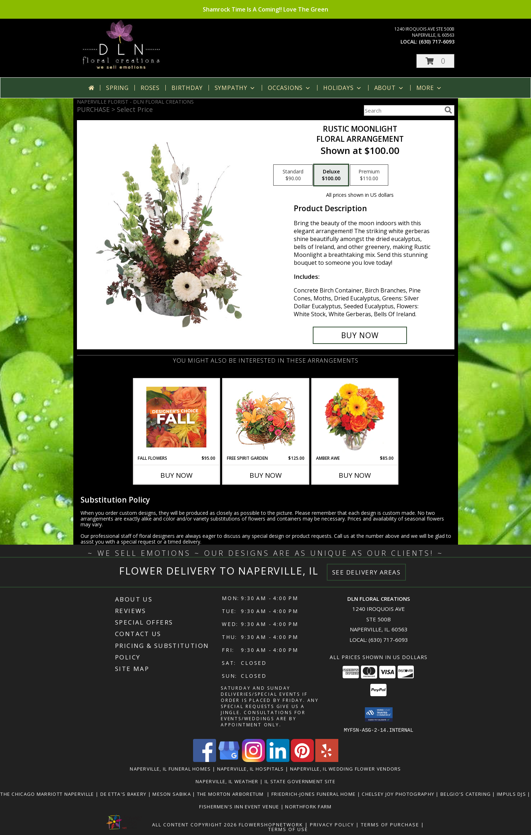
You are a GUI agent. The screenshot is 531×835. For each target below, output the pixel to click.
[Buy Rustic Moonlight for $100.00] (360, 335)
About (389, 88)
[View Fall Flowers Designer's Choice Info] (176, 417)
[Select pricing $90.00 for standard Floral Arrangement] (293, 175)
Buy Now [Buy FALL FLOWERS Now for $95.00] (176, 475)
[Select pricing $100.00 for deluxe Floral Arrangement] (331, 175)
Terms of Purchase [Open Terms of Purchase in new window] (390, 824)
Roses (150, 88)
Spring (117, 88)
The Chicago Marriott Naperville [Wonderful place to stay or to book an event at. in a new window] (48, 793)
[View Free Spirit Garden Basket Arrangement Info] (265, 417)
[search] (448, 110)
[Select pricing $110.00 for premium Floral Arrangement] (369, 175)
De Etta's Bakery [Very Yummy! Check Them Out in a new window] (124, 793)
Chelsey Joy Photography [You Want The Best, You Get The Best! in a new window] (399, 793)
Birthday (186, 88)
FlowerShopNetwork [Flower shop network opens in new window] (271, 824)
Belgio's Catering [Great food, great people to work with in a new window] (466, 793)
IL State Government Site (300, 781)
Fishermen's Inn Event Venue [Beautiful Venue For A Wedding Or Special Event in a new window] (239, 806)
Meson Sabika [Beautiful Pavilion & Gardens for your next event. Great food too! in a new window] (172, 793)
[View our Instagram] (253, 759)
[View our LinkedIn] (277, 759)
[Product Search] (402, 110)
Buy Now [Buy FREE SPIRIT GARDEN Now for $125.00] (266, 475)
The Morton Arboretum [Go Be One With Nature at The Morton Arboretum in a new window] (232, 793)
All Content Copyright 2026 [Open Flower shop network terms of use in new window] (194, 824)
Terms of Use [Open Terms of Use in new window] (288, 829)
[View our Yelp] (326, 759)
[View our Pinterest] (302, 759)
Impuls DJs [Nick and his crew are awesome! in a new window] (512, 793)
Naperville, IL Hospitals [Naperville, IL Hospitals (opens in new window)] (250, 768)
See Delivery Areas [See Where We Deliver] (366, 572)
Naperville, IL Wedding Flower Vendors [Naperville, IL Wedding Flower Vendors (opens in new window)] (345, 768)
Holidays (342, 88)
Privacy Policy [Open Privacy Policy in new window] (332, 824)
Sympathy (235, 88)
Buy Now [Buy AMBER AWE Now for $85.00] (355, 475)
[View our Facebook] (204, 759)
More (429, 88)
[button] (435, 61)
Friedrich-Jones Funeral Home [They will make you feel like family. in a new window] (314, 793)
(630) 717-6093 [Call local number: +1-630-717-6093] (436, 41)
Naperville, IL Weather (227, 781)
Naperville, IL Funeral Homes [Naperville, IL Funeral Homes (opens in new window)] (170, 768)
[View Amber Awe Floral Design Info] (355, 417)
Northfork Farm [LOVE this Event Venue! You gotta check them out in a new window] (308, 806)
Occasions (289, 88)
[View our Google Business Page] (229, 759)
